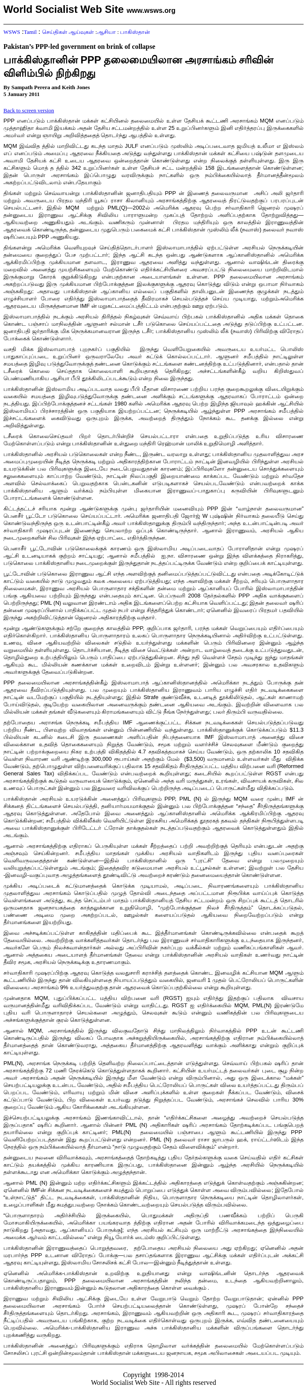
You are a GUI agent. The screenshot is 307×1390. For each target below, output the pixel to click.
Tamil (30, 32)
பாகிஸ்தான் (135, 32)
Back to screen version (28, 110)
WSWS (11, 32)
